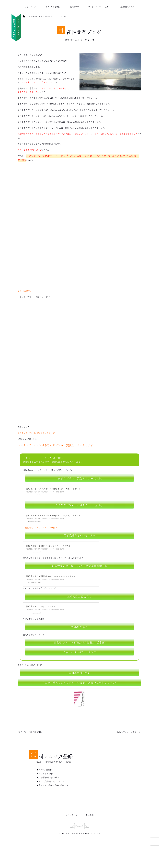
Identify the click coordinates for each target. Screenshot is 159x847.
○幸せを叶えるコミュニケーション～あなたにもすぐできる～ (79, 682)
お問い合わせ (71, 815)
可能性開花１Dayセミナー (79, 535)
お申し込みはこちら (79, 596)
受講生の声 (74, 6)
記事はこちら (79, 627)
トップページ (30, 6)
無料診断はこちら (79, 673)
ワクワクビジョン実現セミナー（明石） (79, 505)
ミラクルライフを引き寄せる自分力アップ (36, 432)
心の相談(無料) (24, 290)
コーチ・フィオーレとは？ (99, 6)
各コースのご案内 (52, 6)
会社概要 (89, 815)
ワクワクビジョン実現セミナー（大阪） (79, 478)
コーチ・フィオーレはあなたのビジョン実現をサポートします (55, 445)
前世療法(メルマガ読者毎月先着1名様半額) (79, 642)
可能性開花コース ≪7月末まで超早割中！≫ (79, 566)
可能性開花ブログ (126, 6)
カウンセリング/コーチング (79, 652)
